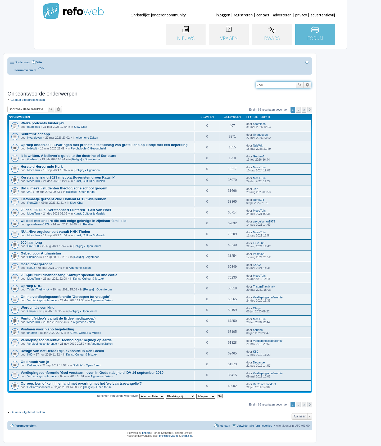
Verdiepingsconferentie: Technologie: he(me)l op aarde (66, 340)
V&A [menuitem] (39, 62)
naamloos (33, 126)
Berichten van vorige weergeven (130, 395)
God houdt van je (35, 362)
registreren (243, 14)
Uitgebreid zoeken (307, 85)
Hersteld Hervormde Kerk (42, 167)
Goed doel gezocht (36, 264)
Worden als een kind (38, 308)
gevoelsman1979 (38, 224)
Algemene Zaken (87, 137)
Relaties (88, 224)
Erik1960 (33, 246)
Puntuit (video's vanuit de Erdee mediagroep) (58, 318)
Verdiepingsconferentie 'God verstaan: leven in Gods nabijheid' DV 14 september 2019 (92, 373)
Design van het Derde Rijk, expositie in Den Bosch (62, 351)
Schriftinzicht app (35, 134)
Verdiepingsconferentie (42, 300)
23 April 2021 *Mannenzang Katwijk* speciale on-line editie (69, 275)
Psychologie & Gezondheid (88, 148)
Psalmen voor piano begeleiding (47, 329)
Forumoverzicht (26, 425)
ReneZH (32, 202)
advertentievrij (323, 14)
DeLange (33, 365)
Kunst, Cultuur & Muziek (89, 181)
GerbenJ (32, 159)
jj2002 (31, 267)
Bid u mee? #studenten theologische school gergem (64, 188)
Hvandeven (34, 137)
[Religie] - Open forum (85, 159)
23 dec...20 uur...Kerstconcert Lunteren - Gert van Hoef (66, 210)
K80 (30, 354)
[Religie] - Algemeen (86, 170)
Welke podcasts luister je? (42, 123)
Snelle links (22, 62)
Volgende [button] (309, 109)
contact (262, 14)
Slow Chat (80, 126)
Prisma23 (33, 256)
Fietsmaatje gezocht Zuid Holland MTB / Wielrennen (63, 199)
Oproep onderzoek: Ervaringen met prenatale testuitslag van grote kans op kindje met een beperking (104, 145)
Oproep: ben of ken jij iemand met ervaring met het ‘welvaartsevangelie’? (81, 383)
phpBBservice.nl (168, 435)
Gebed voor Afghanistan (41, 253)
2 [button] (298, 109)
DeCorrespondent (38, 387)
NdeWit (32, 148)
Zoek (300, 85)
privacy (301, 14)
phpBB (146, 432)
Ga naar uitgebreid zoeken (28, 99)
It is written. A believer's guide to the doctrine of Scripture (68, 156)
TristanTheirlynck (38, 289)
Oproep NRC (31, 286)
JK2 (29, 191)
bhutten (32, 332)
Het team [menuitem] (224, 425)
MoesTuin (33, 170)
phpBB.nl (187, 435)
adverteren (282, 14)
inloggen (223, 14)
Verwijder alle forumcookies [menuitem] (254, 425)
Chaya (31, 311)
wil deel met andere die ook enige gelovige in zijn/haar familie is (73, 221)
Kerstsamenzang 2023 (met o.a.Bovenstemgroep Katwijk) (68, 177)
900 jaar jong (31, 242)
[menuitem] (41, 68)
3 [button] (304, 109)
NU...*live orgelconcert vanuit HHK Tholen (55, 232)
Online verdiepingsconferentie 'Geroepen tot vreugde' (65, 297)
